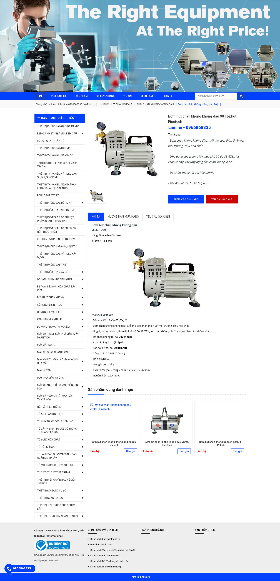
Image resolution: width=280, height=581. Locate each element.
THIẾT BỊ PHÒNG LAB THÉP (52, 264)
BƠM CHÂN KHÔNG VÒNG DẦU (155, 104)
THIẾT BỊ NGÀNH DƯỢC (50, 497)
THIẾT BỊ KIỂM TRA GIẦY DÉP (53, 272)
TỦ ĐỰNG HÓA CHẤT (48, 439)
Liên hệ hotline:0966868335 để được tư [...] (75, 104)
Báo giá (130, 451)
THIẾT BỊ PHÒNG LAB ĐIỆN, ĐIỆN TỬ (57, 246)
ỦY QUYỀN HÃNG (105, 96)
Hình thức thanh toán (101, 544)
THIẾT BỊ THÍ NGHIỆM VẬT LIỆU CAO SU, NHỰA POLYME (57, 175)
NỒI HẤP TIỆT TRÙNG (49, 406)
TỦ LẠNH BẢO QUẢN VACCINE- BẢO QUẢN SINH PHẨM (57, 456)
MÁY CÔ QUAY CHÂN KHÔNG (53, 352)
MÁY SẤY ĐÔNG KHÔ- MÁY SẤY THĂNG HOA (54, 397)
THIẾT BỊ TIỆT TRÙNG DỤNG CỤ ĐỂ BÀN (56, 507)
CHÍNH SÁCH (148, 96)
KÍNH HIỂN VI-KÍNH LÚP (49, 319)
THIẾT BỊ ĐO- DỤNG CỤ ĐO (51, 490)
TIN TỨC (127, 96)
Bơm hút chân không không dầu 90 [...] (199, 104)
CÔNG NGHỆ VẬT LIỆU (49, 312)
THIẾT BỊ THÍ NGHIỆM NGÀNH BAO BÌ (57, 516)
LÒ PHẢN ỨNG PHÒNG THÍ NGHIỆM (56, 239)
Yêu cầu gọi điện (158, 216)
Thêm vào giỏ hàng (186, 199)
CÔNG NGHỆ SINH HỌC (49, 304)
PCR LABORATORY (48, 195)
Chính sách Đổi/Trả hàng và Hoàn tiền (109, 561)
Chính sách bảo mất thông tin (105, 539)
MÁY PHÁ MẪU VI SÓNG (50, 377)
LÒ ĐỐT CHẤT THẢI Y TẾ (50, 140)
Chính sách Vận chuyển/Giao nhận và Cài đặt (113, 550)
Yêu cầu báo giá (221, 199)
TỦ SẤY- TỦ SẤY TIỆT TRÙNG (53, 472)
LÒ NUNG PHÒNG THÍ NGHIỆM (53, 326)
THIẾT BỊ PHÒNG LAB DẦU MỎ (54, 148)
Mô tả (96, 216)
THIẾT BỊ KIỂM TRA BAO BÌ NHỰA (55, 210)
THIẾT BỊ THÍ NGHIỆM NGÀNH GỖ (55, 155)
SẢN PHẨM (82, 96)
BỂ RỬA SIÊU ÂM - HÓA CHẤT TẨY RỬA (56, 288)
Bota (147, 577)
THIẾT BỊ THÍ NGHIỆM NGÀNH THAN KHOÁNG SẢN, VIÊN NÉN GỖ (56, 186)
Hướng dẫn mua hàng (123, 216)
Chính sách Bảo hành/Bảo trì (104, 555)
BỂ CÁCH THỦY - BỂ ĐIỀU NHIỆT (54, 279)
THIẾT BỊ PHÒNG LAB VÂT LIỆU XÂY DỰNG (57, 255)
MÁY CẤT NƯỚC (46, 344)
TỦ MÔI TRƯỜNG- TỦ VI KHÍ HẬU (55, 465)
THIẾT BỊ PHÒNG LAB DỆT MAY (54, 202)
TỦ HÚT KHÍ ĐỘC (46, 446)
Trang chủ (42, 104)
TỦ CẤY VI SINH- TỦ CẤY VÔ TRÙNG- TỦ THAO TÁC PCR (57, 430)
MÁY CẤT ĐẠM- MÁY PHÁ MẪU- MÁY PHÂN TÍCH (58, 336)
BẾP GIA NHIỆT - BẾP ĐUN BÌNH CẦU (57, 133)
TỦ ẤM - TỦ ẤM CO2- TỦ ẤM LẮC (55, 421)
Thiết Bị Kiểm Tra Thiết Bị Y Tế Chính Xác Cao (57, 164)
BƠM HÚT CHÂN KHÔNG (117, 104)
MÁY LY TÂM (44, 370)
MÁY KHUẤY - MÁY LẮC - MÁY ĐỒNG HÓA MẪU (57, 361)
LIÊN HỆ (168, 96)
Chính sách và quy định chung (105, 566)
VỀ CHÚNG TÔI (59, 96)
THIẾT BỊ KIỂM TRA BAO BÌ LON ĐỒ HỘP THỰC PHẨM (56, 230)
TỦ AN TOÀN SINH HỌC (50, 414)
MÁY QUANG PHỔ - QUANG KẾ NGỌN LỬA (57, 387)
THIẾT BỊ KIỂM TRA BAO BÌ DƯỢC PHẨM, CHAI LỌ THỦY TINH (55, 219)
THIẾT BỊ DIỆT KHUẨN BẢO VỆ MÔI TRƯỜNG (56, 481)
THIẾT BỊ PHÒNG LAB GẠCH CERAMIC (58, 126)
